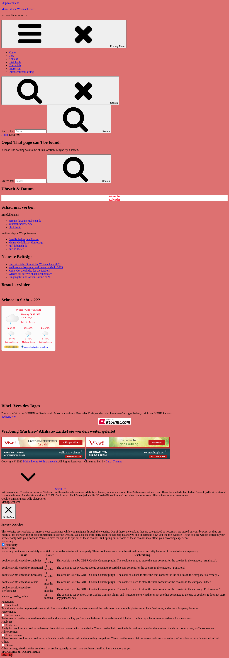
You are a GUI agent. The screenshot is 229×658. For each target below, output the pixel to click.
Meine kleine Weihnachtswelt (18, 9)
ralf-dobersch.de (18, 245)
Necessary (12, 544)
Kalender (114, 199)
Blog (11, 55)
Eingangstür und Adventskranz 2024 (29, 277)
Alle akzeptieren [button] (36, 498)
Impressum (15, 68)
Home (12, 52)
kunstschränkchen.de (21, 223)
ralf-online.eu (16, 248)
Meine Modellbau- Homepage (26, 242)
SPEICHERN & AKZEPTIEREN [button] (20, 651)
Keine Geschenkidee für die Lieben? (29, 270)
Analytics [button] (6, 621)
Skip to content (10, 2)
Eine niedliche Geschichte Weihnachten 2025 (34, 264)
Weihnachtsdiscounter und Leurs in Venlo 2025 (36, 267)
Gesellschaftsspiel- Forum (24, 239)
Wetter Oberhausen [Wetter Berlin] (28, 309)
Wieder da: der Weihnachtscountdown (30, 273)
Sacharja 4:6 (8, 416)
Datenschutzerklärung (21, 71)
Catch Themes (114, 461)
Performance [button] (8, 611)
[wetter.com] (11, 347)
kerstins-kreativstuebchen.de (25, 220)
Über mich (15, 65)
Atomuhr (114, 196)
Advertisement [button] (9, 631)
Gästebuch (15, 62)
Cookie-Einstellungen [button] (13, 498)
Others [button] (5, 641)
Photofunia (15, 227)
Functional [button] (7, 601)
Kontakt (13, 58)
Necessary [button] (7, 541)
